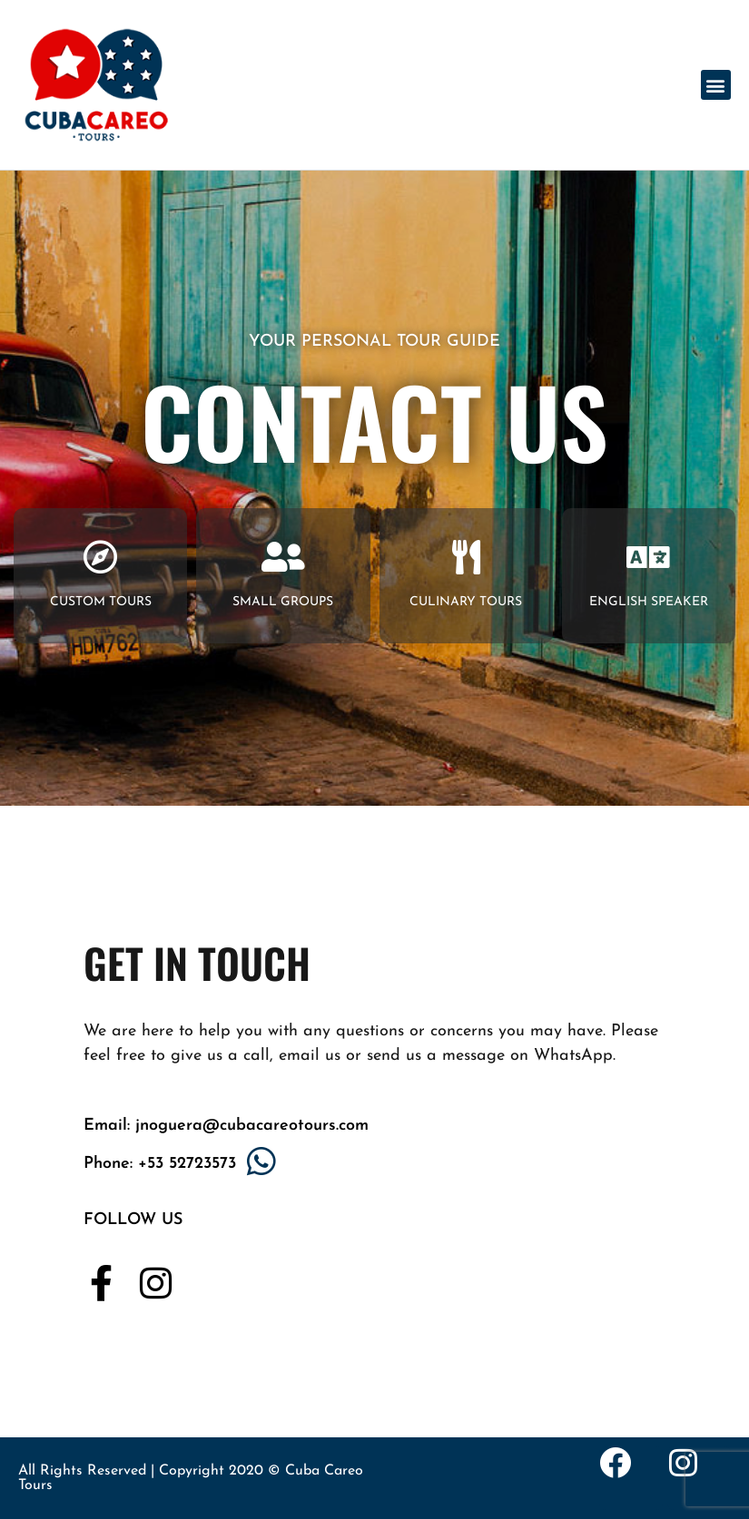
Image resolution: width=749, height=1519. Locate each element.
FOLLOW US (133, 1220)
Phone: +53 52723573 (160, 1163)
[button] (716, 85)
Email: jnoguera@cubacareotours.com (226, 1125)
